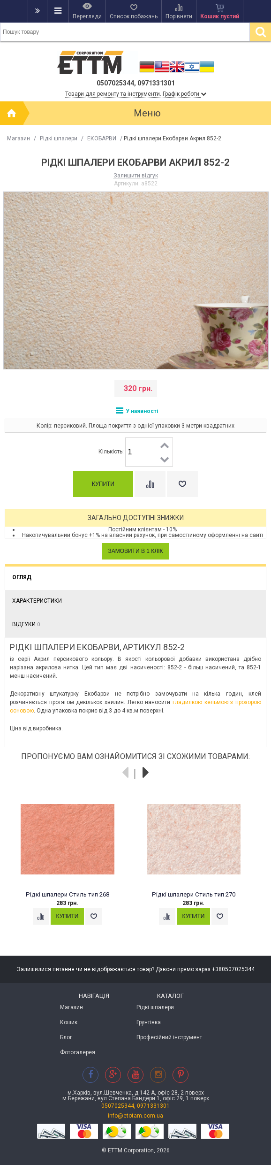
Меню (147, 113)
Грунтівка (148, 1022)
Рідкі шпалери (58, 138)
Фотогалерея (77, 1052)
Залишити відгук (135, 175)
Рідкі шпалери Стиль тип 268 (67, 894)
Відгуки (26, 624)
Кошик (68, 1022)
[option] (72, 867)
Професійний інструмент (169, 1037)
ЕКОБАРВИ (101, 138)
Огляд (21, 577)
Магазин (18, 138)
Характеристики (37, 601)
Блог (66, 1037)
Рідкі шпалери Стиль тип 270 (193, 894)
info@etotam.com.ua (135, 1115)
